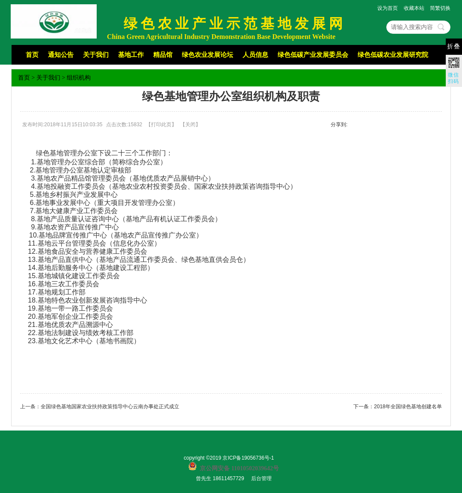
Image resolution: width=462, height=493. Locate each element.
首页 (32, 54)
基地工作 (131, 54)
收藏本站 (414, 8)
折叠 (454, 46)
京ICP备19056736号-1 (248, 458)
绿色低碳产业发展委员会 (313, 54)
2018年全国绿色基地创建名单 (408, 407)
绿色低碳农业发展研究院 (393, 54)
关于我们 (96, 54)
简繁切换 (440, 8)
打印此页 (161, 125)
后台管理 (261, 478)
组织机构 (79, 77)
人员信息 (255, 54)
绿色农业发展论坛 (207, 54)
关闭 (190, 125)
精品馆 (162, 54)
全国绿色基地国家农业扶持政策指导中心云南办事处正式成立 (110, 407)
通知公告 (61, 54)
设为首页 (387, 8)
